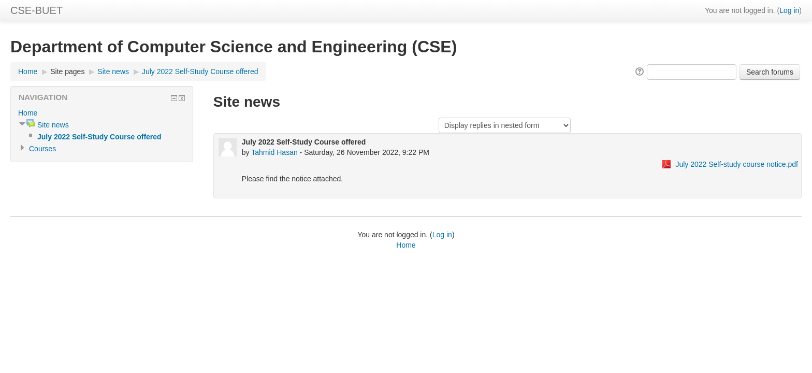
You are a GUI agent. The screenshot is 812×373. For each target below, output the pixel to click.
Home (27, 71)
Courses (42, 149)
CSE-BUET (36, 10)
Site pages (67, 71)
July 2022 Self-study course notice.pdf (736, 164)
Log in (789, 10)
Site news (113, 71)
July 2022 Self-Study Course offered (200, 71)
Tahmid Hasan (274, 152)
